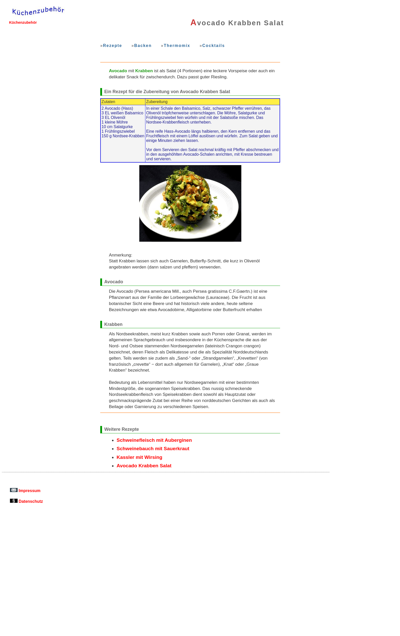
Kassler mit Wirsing (139, 457)
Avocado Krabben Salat (144, 465)
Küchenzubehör (23, 22)
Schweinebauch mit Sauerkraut (153, 448)
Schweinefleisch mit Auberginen (154, 440)
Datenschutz (26, 501)
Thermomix (177, 45)
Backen (143, 45)
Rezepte (112, 45)
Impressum (25, 490)
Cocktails (213, 45)
